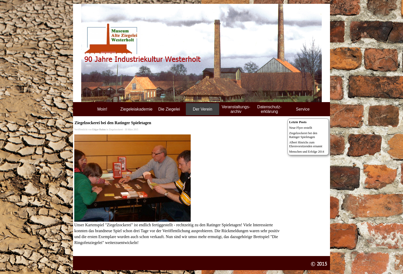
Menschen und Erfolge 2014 (306, 151)
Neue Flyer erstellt (300, 128)
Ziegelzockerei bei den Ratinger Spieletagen (303, 135)
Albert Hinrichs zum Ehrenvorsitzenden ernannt (305, 144)
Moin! (102, 109)
